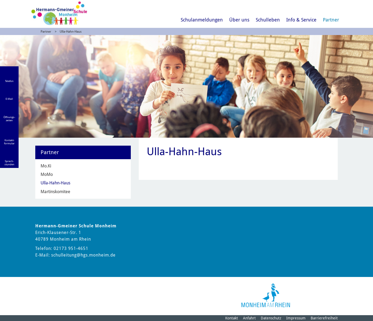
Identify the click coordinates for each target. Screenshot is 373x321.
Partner (331, 20)
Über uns (239, 20)
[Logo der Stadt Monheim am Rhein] (265, 295)
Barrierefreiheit (324, 318)
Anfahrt (249, 318)
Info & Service (301, 20)
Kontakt (231, 318)
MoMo (47, 174)
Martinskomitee (55, 191)
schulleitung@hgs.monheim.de (83, 255)
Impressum (296, 318)
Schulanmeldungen (202, 20)
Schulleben (268, 20)
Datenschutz (271, 318)
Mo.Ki (46, 165)
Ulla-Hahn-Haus (70, 31)
